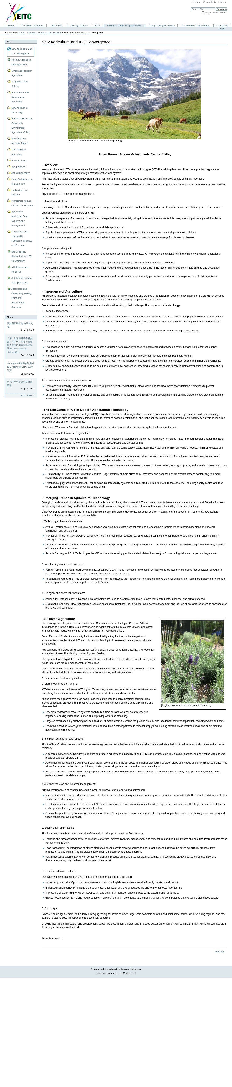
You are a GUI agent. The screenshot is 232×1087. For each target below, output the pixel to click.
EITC (9, 41)
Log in (222, 28)
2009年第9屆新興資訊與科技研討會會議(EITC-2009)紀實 (20, 367)
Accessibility (209, 2)
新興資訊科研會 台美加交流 (20, 325)
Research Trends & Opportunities (124, 25)
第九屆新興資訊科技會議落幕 (19, 384)
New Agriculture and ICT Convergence (21, 51)
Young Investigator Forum (161, 25)
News (10, 317)
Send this (219, 951)
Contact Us (222, 25)
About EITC (57, 25)
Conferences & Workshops (195, 25)
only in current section (216, 12)
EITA (97, 25)
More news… (27, 395)
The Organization (79, 25)
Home (11, 25)
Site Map (196, 2)
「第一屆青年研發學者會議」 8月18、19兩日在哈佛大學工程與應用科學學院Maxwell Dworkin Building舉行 (19, 345)
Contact (222, 2)
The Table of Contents (32, 25)
